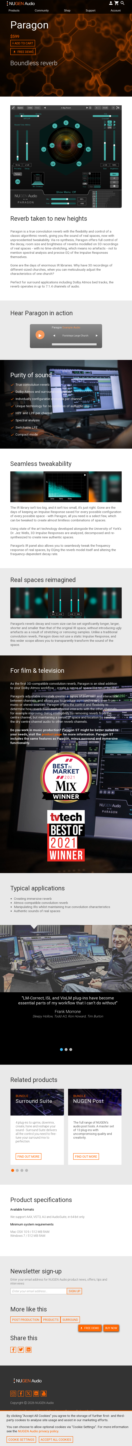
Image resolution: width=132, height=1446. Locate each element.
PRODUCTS (51, 1320)
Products (15, 10)
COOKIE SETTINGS (21, 1439)
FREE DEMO (90, 1328)
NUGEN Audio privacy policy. (38, 1431)
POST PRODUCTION (25, 1320)
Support (92, 10)
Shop (68, 10)
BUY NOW (111, 1328)
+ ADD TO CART (22, 43)
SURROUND (70, 1320)
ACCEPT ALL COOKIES (56, 1439)
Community (43, 10)
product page (52, 734)
